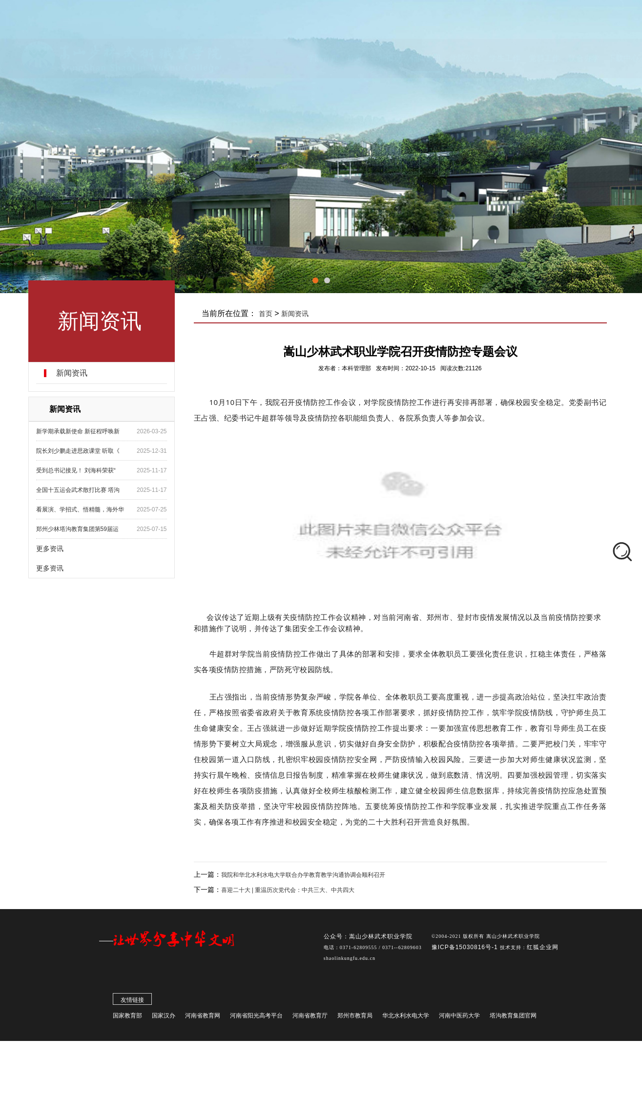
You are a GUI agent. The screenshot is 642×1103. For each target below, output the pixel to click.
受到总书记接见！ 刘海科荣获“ (77, 470)
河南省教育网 (202, 1018)
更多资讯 (51, 548)
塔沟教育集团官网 (513, 1018)
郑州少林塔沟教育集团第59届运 (79, 529)
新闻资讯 (73, 373)
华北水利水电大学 (405, 1018)
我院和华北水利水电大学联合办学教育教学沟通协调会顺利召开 (305, 874)
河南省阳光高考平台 (256, 1018)
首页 (268, 314)
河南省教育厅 (310, 1018)
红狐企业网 (543, 949)
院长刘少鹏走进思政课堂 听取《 (79, 450)
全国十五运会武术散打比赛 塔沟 (79, 490)
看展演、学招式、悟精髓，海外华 (81, 509)
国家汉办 (163, 1018)
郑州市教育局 (355, 1018)
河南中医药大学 (459, 1018)
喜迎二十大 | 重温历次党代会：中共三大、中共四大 (290, 890)
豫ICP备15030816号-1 (466, 949)
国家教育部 (127, 1018)
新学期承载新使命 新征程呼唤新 (79, 431)
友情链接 (132, 1002)
